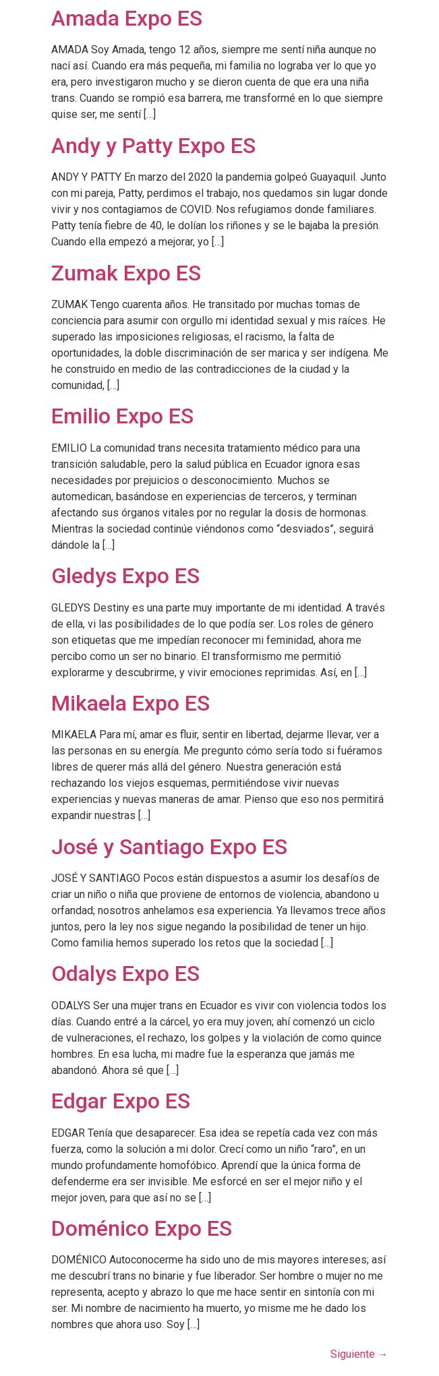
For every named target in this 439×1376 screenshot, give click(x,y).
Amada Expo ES (126, 18)
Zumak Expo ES (126, 273)
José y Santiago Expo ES (169, 847)
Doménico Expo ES (141, 1228)
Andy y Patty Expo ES (153, 145)
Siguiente (359, 1354)
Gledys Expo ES (125, 576)
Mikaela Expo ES (130, 703)
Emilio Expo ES (122, 416)
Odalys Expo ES (125, 973)
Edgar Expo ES (120, 1101)
